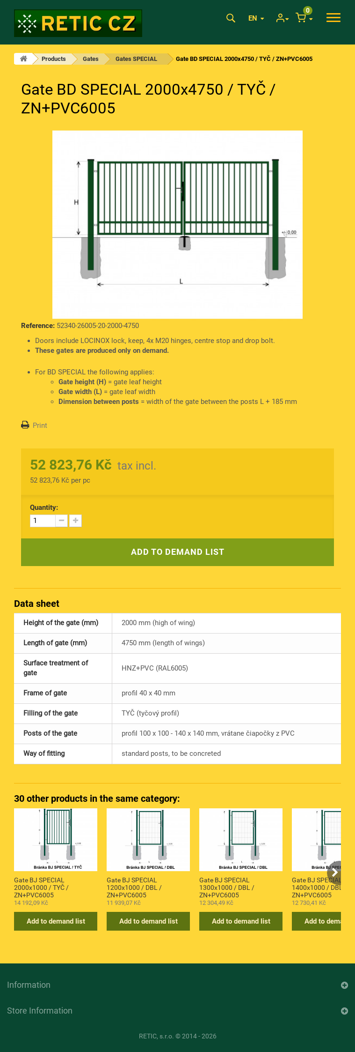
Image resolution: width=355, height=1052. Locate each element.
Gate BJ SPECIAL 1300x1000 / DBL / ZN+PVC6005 (226, 887)
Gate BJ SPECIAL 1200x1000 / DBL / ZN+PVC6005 (134, 887)
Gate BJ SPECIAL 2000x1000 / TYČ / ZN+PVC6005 (41, 887)
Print (40, 425)
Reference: (38, 325)
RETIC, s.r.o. (156, 1036)
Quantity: (44, 507)
